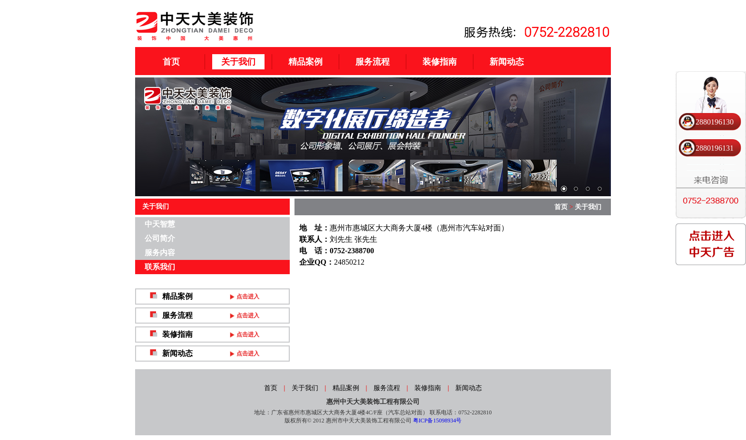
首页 (171, 62)
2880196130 (715, 122)
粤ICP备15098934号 (437, 420)
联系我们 (160, 267)
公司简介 (160, 238)
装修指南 (439, 62)
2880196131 (715, 148)
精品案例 (305, 62)
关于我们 (238, 62)
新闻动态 (507, 62)
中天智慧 (160, 224)
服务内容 (160, 253)
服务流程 (372, 62)
